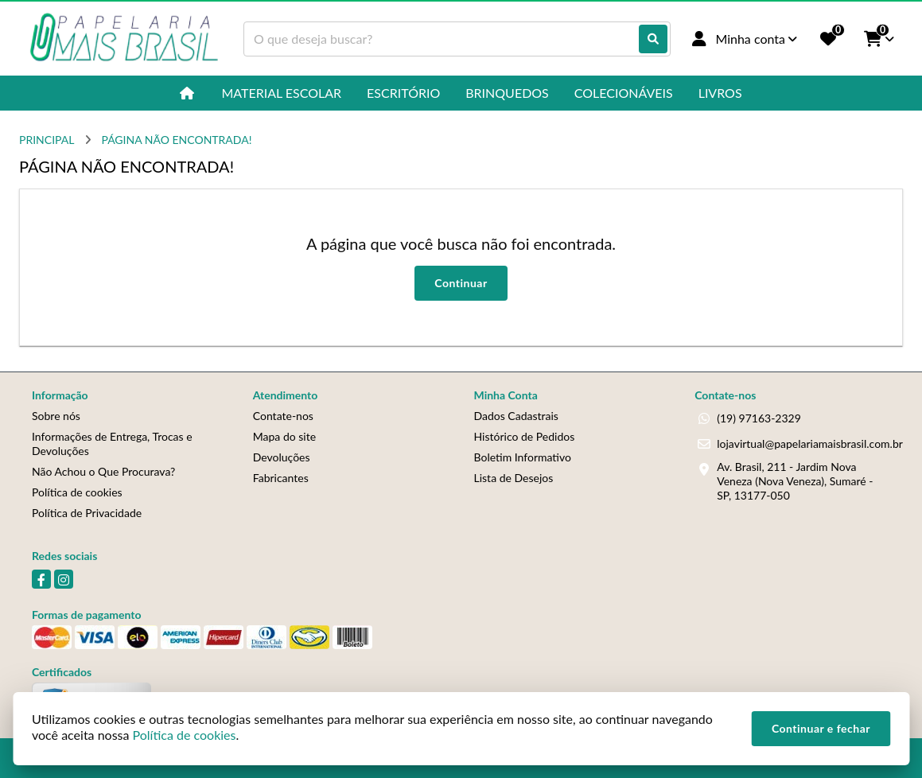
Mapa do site (284, 436)
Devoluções (281, 457)
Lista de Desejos (514, 477)
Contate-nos (283, 415)
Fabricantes (281, 477)
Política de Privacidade (87, 512)
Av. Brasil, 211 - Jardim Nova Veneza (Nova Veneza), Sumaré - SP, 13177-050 (795, 481)
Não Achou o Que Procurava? (103, 471)
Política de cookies (77, 492)
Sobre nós (56, 415)
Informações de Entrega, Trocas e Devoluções (112, 443)
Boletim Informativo (522, 457)
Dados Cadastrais (516, 415)
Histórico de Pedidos (524, 436)
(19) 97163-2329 (759, 418)
